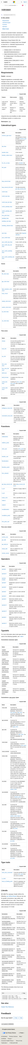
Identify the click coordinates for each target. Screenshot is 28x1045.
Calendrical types (6, 22)
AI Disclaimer (4, 1036)
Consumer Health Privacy (7, 1040)
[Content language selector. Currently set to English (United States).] (8, 1029)
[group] (14, 196)
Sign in (25, 2)
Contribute (3, 1038)
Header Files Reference (7, 1007)
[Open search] (21, 2)
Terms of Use (19, 1040)
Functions (4, 24)
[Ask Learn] (22, 5)
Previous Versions (13, 1036)
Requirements (5, 20)
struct (6, 135)
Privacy (9, 1038)
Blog (20, 1036)
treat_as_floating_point (7, 881)
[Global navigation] (1, 2)
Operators (4, 26)
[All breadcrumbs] (2, 5)
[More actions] (25, 5)
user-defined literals (11, 896)
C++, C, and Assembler (10, 5)
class (4, 146)
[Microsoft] (14, 2)
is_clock (4, 878)
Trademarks (4, 1042)
